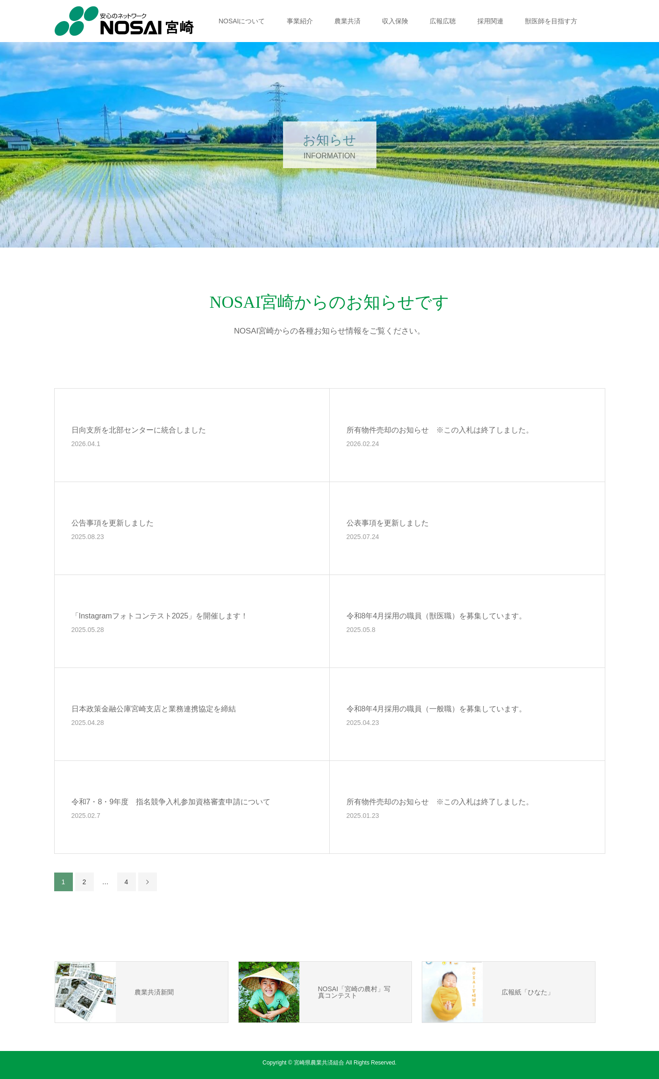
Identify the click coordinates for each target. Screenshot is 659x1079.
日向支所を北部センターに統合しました (138, 430)
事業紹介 (300, 21)
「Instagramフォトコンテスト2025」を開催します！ (159, 616)
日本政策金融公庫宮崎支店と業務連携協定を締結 (153, 709)
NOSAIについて (242, 21)
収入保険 (395, 21)
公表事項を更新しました (388, 523)
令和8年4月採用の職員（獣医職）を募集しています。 (437, 616)
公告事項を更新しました (112, 523)
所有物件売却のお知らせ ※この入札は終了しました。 (440, 430)
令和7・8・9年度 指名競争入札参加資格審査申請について (171, 802)
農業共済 (347, 21)
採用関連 (490, 21)
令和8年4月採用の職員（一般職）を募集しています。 (437, 709)
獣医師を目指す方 (551, 21)
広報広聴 (443, 21)
